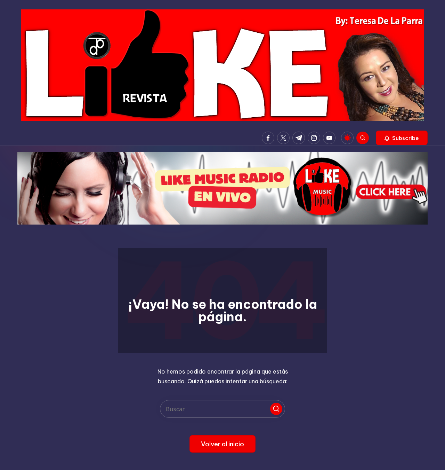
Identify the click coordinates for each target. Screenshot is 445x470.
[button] (402, 138)
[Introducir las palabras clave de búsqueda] (222, 409)
